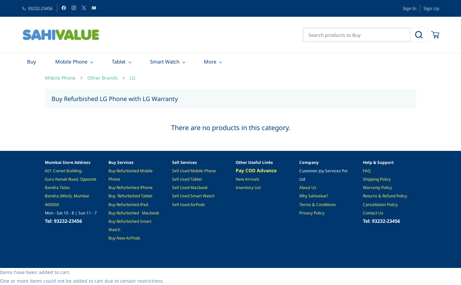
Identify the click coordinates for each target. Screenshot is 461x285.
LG (132, 78)
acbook (152, 213)
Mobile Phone (60, 78)
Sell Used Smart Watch (193, 196)
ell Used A (183, 204)
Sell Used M (183, 187)
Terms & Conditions (317, 204)
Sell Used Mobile (187, 171)
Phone (147, 187)
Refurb (123, 171)
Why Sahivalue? (313, 196)
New (121, 238)
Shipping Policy (377, 179)
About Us (307, 187)
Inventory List (248, 187)
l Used (184, 179)
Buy (112, 171)
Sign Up (431, 8)
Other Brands (102, 78)
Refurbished (129, 196)
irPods (134, 238)
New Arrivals (247, 179)
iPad (143, 204)
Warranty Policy (377, 187)
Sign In (409, 8)
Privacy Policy (311, 213)
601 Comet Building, (64, 171)
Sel (175, 179)
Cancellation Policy (380, 204)
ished (134, 171)
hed (135, 204)
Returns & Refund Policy (385, 196)
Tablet (146, 196)
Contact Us (373, 213)
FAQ (367, 171)
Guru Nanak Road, (62, 179)
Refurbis (124, 204)
